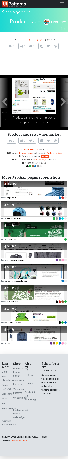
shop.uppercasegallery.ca (16, 281)
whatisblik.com (12, 301)
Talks (4, 398)
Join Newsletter (8, 378)
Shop (4, 403)
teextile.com (11, 239)
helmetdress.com (13, 218)
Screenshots (8, 393)
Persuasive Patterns (18, 382)
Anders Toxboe (54, 153)
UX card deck (20, 397)
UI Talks (29, 383)
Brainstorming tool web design (20, 372)
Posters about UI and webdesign (20, 413)
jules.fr (9, 343)
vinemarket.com (31, 149)
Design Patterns (6, 387)
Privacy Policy (19, 440)
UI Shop (29, 374)
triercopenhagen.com (15, 260)
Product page (39, 159)
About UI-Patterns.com (9, 422)
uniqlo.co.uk (11, 197)
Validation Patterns (18, 391)
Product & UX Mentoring (30, 396)
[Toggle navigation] (62, 4)
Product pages (26, 21)
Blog (4, 371)
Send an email (9, 408)
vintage (45, 156)
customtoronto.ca (13, 322)
